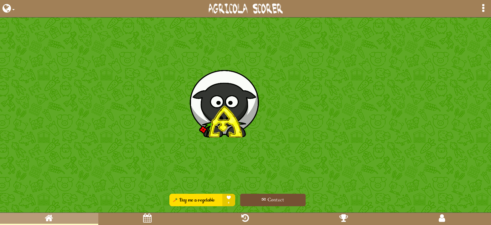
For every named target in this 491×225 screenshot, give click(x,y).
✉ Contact (289, 199)
